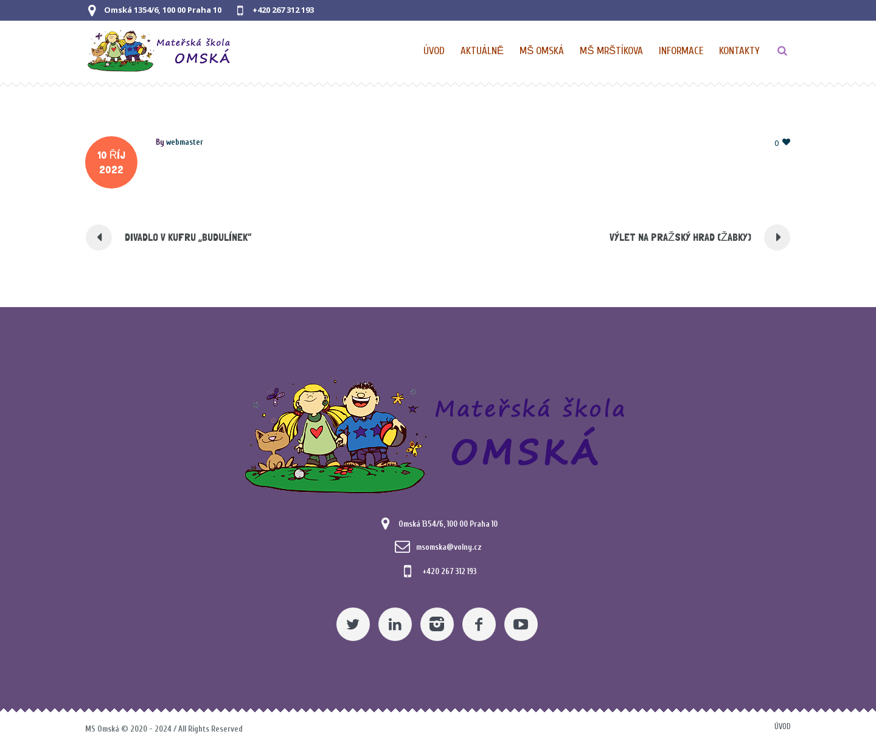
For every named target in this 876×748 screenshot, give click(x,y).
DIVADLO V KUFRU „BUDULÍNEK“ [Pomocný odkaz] (188, 236)
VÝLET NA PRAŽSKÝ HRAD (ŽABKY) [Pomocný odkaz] (680, 236)
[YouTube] (521, 624)
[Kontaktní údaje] (739, 51)
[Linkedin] (395, 624)
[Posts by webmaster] (184, 142)
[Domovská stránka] (434, 51)
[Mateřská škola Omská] (438, 434)
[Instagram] (437, 624)
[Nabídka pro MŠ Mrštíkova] (612, 51)
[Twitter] (353, 624)
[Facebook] (479, 624)
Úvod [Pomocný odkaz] (782, 726)
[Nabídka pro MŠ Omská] (542, 51)
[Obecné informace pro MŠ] (682, 51)
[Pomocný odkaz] (482, 51)
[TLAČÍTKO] (782, 51)
